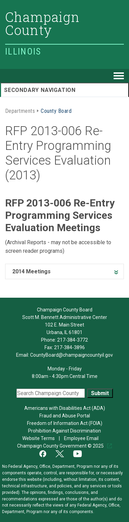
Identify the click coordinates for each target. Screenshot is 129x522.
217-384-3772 (72, 340)
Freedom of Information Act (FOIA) (64, 423)
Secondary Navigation (40, 90)
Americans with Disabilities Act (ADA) (64, 408)
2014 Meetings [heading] (31, 271)
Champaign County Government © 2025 (61, 446)
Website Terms (39, 438)
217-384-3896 (69, 347)
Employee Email (82, 438)
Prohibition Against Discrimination (64, 431)
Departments (20, 110)
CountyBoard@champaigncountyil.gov (71, 355)
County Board (56, 110)
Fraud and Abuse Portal (64, 415)
